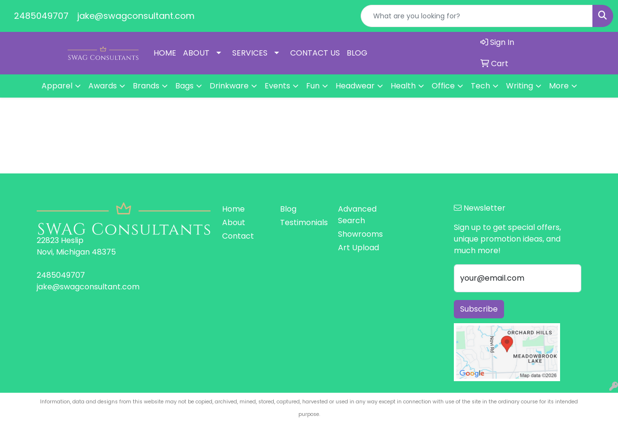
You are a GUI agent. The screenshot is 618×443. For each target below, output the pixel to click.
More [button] (559, 85)
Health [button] (403, 85)
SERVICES (249, 52)
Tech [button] (480, 85)
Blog (288, 208)
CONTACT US (315, 52)
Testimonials (303, 222)
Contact (238, 236)
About (233, 222)
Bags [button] (184, 85)
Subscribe (479, 308)
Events (277, 85)
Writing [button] (519, 85)
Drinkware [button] (229, 85)
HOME (165, 52)
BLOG (357, 52)
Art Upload (358, 247)
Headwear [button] (355, 85)
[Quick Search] (477, 16)
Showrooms (360, 234)
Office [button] (443, 85)
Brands (146, 85)
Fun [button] (313, 85)
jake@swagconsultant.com (136, 16)
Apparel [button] (57, 85)
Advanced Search (357, 214)
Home (233, 208)
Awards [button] (102, 85)
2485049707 (41, 16)
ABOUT (196, 52)
